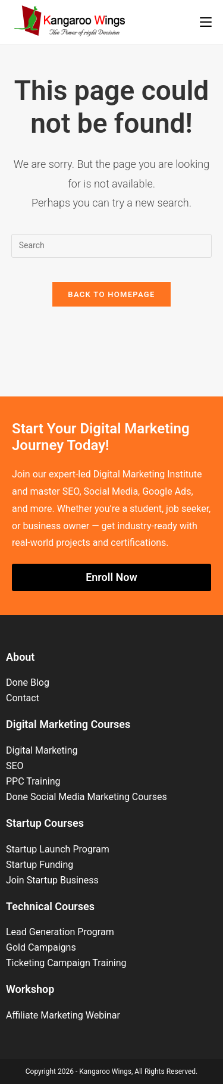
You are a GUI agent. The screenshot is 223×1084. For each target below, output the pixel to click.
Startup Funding (39, 864)
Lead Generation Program (60, 932)
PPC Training (33, 781)
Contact (22, 698)
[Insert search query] (111, 246)
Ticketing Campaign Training (66, 963)
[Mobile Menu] (206, 22)
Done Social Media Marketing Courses (86, 796)
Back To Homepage (111, 294)
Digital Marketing (42, 750)
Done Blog (27, 682)
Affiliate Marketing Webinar (63, 1015)
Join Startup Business (52, 880)
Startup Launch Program (57, 849)
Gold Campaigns (41, 947)
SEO (15, 765)
